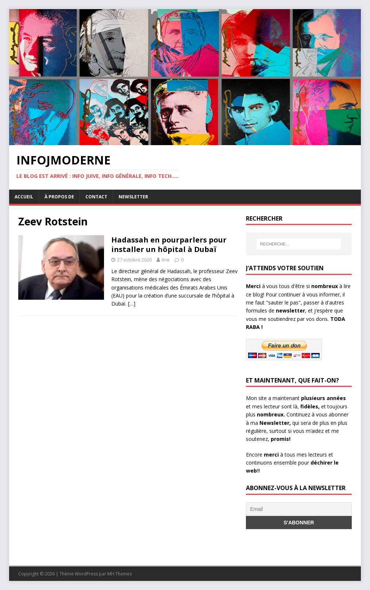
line (166, 259)
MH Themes (119, 574)
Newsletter (133, 197)
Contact (96, 197)
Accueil (24, 197)
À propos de (59, 197)
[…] (131, 303)
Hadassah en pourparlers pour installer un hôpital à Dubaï (169, 244)
